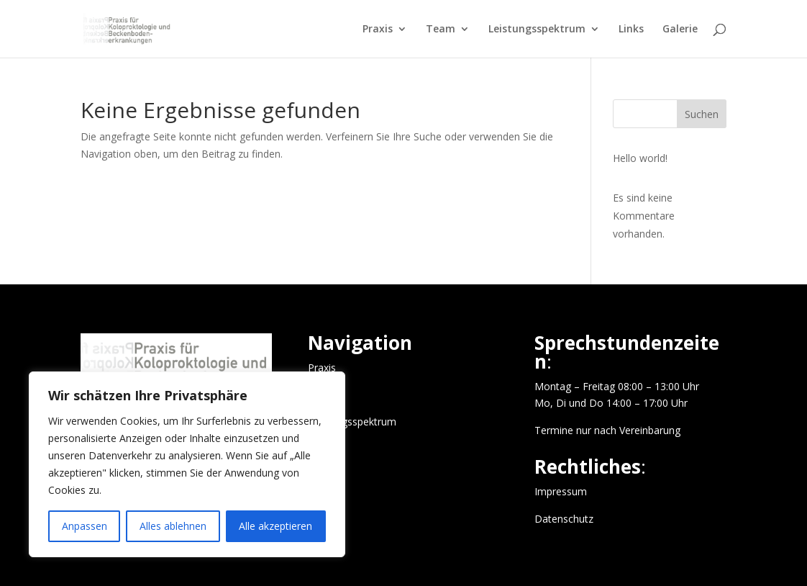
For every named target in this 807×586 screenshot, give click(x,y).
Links (631, 29)
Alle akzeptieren (275, 526)
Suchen (702, 114)
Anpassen (84, 526)
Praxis (378, 29)
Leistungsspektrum (536, 29)
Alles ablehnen (173, 526)
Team (440, 29)
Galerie (680, 29)
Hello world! (640, 158)
